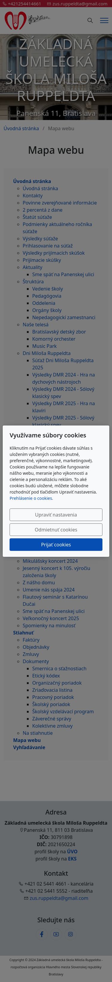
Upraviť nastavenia (56, 514)
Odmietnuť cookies (56, 529)
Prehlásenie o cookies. (31, 498)
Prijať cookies (56, 544)
